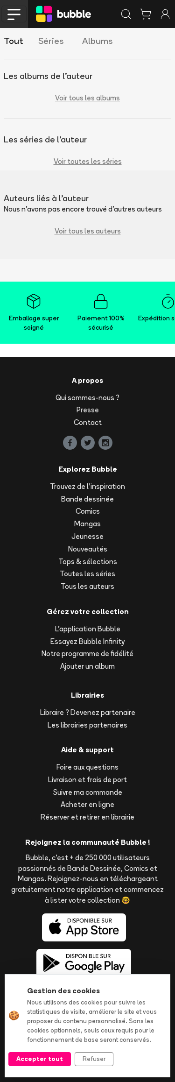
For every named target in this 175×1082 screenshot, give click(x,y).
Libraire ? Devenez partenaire (87, 712)
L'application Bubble (87, 628)
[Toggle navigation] (14, 14)
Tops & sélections (87, 561)
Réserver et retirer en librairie (87, 817)
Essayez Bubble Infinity (87, 641)
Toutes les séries (87, 573)
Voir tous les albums (87, 97)
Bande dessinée (87, 499)
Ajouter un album (87, 666)
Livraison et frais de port (87, 779)
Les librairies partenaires (87, 725)
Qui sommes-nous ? (87, 397)
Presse (88, 409)
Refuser (94, 1058)
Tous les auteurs (87, 586)
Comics (88, 511)
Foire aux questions (87, 767)
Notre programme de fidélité (87, 653)
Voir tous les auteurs (88, 230)
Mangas (87, 523)
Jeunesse (87, 536)
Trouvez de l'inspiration (87, 486)
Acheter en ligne (87, 804)
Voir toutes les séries (88, 161)
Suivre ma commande (87, 792)
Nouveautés (87, 549)
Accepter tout (39, 1058)
